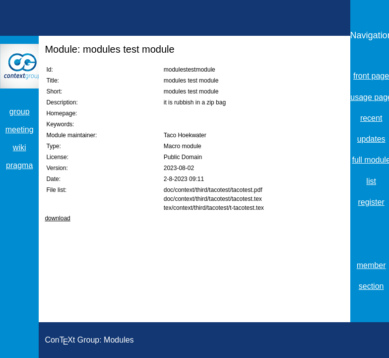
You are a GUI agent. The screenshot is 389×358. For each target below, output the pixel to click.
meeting (19, 129)
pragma (19, 165)
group (19, 111)
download (57, 218)
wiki (19, 147)
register (371, 202)
